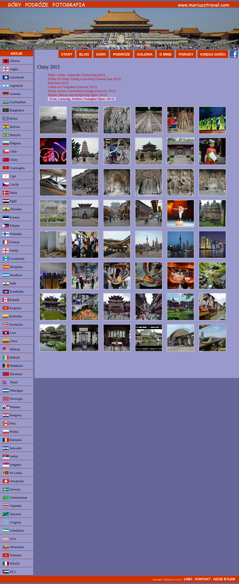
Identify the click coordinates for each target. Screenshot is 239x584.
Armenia (11, 94)
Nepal (10, 382)
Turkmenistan (15, 498)
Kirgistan (12, 308)
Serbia (10, 457)
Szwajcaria (13, 481)
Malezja (11, 349)
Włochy (11, 563)
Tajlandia (12, 506)
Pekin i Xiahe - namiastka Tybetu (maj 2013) (76, 75)
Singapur (12, 465)
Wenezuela (13, 547)
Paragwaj (12, 415)
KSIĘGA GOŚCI (212, 54)
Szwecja (11, 489)
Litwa (10, 341)
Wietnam (12, 555)
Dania (10, 193)
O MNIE (165, 54)
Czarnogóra (14, 168)
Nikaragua (13, 390)
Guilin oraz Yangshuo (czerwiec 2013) (72, 87)
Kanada (11, 300)
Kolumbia (12, 316)
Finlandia (12, 234)
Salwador (12, 448)
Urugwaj (12, 522)
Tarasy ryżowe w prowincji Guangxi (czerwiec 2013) (82, 91)
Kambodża (13, 291)
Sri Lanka (12, 473)
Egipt (10, 201)
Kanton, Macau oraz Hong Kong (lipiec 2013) (77, 95)
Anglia (10, 69)
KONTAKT (202, 579)
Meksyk (11, 357)
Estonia (11, 217)
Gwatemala (13, 259)
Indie (9, 283)
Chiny (10, 160)
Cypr (9, 176)
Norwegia (12, 399)
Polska (10, 432)
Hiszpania (13, 267)
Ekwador (12, 209)
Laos (9, 333)
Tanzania (12, 514)
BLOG (84, 54)
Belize (10, 118)
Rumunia (12, 440)
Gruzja (10, 251)
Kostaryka (13, 324)
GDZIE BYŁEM (224, 579)
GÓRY (101, 54)
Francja (11, 242)
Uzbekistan (13, 530)
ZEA (9, 572)
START (66, 54)
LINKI (188, 579)
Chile (10, 151)
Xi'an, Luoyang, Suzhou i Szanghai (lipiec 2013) (81, 99)
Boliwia (11, 127)
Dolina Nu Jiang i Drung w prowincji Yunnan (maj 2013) (84, 79)
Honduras (12, 275)
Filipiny (11, 226)
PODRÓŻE (121, 54)
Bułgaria (12, 143)
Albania (11, 61)
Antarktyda (13, 77)
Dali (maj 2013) (58, 83)
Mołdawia (13, 366)
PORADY (186, 54)
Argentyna (13, 85)
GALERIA (145, 54)
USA (9, 539)
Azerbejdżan (14, 102)
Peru (9, 423)
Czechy (11, 184)
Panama (11, 407)
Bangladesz (13, 110)
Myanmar (12, 374)
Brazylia (12, 135)
